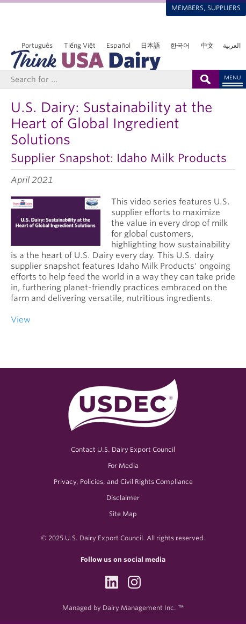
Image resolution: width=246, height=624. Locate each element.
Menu (232, 77)
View (22, 320)
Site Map (123, 514)
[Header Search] (96, 79)
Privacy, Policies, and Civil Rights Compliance (123, 482)
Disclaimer (123, 498)
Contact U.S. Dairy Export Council (123, 449)
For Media (123, 465)
